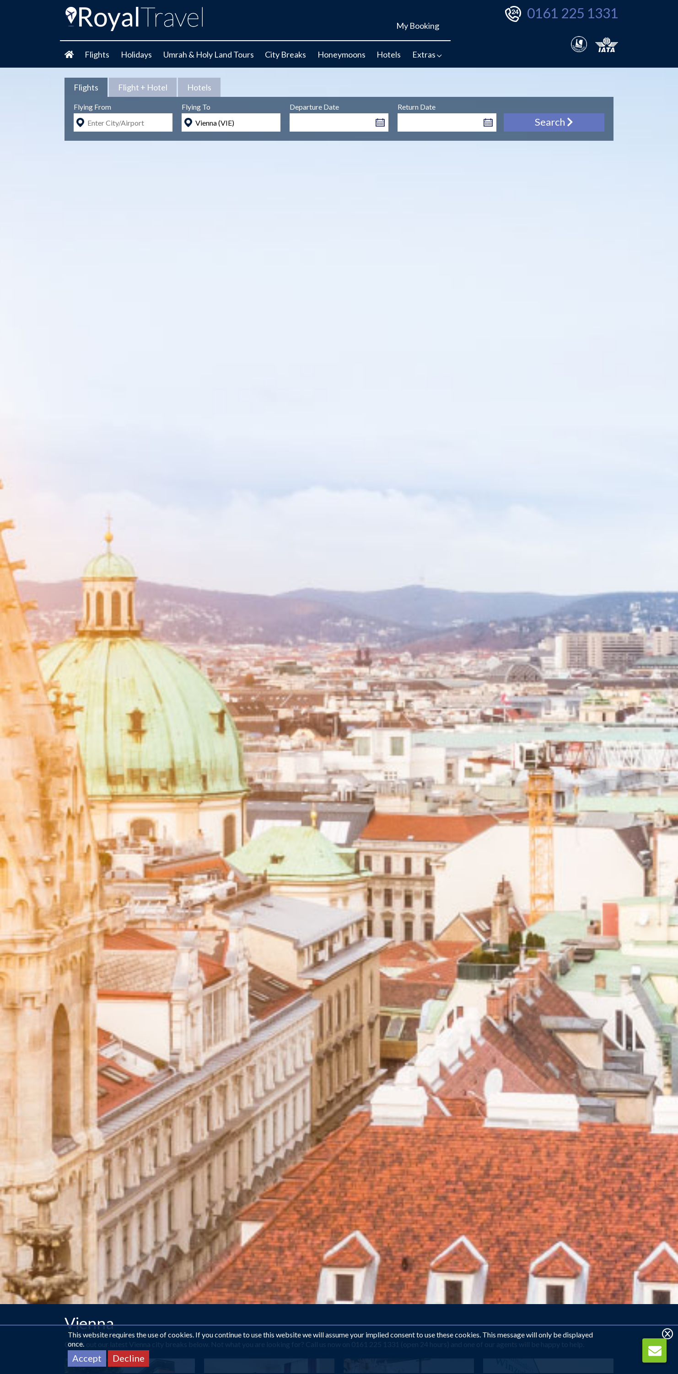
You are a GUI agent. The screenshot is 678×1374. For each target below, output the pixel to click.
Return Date (417, 106)
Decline (129, 1358)
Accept (87, 1358)
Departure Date (314, 106)
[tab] (86, 87)
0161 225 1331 (572, 13)
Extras (427, 54)
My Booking (417, 26)
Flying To (196, 106)
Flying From (92, 106)
